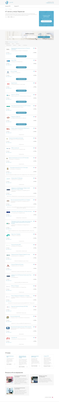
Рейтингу (17, 43)
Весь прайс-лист (9, 53)
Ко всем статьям (48, 397)
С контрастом (25, 45)
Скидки (19, 45)
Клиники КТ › (16, 6)
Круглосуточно (8, 45)
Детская (14, 45)
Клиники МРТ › (8, 6)
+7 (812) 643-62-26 (50, 3)
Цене (13, 43)
